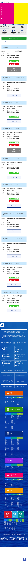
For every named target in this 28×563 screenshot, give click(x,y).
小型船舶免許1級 (22, 27)
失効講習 (13, 32)
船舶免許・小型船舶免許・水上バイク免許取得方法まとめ (14, 370)
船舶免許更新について (20, 386)
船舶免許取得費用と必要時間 (7, 386)
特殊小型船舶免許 (4, 26)
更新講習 (4, 32)
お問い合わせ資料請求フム (1, 13)
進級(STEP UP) (22, 32)
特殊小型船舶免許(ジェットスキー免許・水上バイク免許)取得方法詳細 (7, 381)
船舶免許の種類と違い (20, 381)
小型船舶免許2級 (13, 27)
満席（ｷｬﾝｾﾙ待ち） (14, 69)
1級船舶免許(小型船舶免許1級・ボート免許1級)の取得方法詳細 (7, 375)
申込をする (14, 95)
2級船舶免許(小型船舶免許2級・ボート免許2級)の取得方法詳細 (20, 375)
